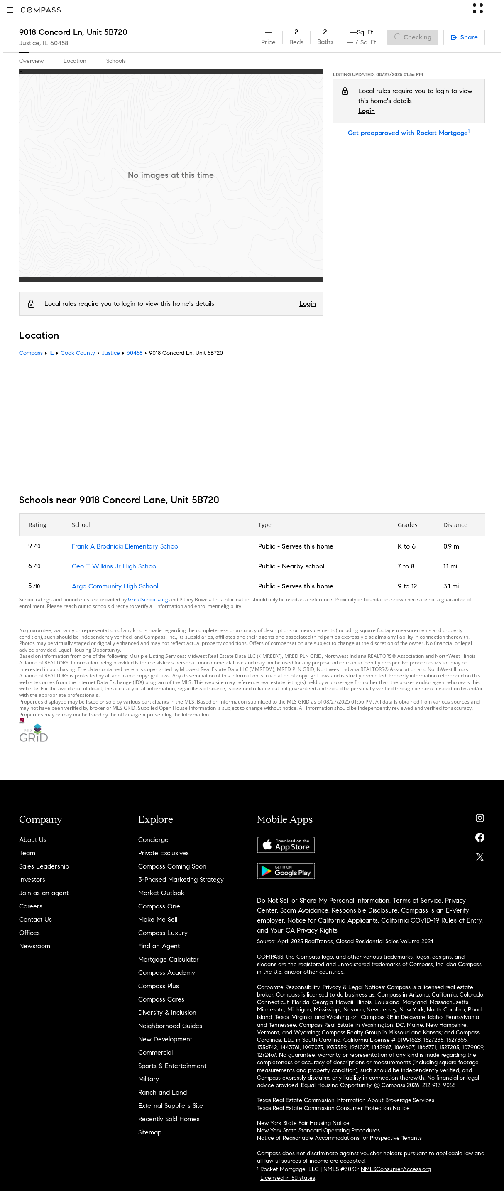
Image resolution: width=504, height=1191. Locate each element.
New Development (165, 1039)
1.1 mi (450, 566)
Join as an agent (44, 893)
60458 (59, 43)
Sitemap (149, 1132)
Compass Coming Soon (172, 866)
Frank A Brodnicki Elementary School (125, 546)
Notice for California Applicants (332, 920)
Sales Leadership (44, 866)
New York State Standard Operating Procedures (318, 1130)
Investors (32, 879)
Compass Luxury (163, 933)
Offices (29, 933)
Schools (116, 60)
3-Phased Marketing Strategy (181, 879)
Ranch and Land (162, 1092)
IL (51, 353)
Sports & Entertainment (172, 1066)
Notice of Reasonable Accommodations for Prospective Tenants (339, 1138)
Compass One (159, 906)
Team (27, 853)
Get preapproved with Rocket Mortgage (409, 133)
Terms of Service (417, 900)
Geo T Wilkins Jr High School (114, 566)
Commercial (155, 1052)
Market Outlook (161, 893)
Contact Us (35, 919)
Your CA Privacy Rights (304, 930)
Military (148, 1079)
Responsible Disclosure (365, 910)
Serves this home (307, 546)
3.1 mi (451, 586)
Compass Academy (166, 973)
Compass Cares (161, 999)
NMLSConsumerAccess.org (396, 1169)
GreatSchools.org (148, 599)
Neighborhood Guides (170, 1026)
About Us (32, 840)
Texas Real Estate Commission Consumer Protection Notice (333, 1108)
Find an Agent (159, 946)
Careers (30, 906)
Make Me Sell (157, 919)
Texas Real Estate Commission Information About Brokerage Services (345, 1100)
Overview (31, 60)
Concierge (153, 840)
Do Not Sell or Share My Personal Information (323, 900)
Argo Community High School (115, 586)
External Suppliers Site (170, 1106)
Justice (111, 353)
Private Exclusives (163, 853)
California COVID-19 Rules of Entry (431, 920)
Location (75, 60)
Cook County (78, 353)
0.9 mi (451, 546)
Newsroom (34, 946)
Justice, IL (33, 43)
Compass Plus (158, 986)
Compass (31, 353)
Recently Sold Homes (169, 1119)
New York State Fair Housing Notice (303, 1123)
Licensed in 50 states (287, 1177)
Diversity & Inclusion (167, 1012)
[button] (10, 10)
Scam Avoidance (304, 910)
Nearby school (303, 566)
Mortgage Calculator (168, 959)
